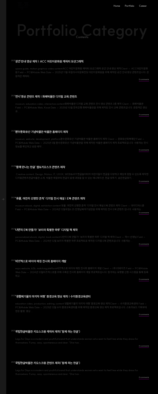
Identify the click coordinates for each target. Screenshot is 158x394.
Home (117, 5)
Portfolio (129, 5)
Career (143, 5)
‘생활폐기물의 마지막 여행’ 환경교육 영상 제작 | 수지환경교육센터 (52, 296)
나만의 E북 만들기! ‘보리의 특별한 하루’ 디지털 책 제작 (46, 230)
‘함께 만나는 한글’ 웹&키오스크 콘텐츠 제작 (40, 167)
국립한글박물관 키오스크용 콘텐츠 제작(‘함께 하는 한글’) (47, 363)
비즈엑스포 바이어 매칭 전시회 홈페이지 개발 (40, 261)
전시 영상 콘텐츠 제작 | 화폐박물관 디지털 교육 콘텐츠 (46, 96)
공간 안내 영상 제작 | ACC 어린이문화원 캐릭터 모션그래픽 (49, 61)
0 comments (144, 79)
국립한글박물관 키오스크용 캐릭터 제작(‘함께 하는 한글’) (47, 331)
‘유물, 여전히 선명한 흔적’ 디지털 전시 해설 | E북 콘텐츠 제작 (50, 198)
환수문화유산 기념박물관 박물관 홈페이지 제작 (41, 132)
